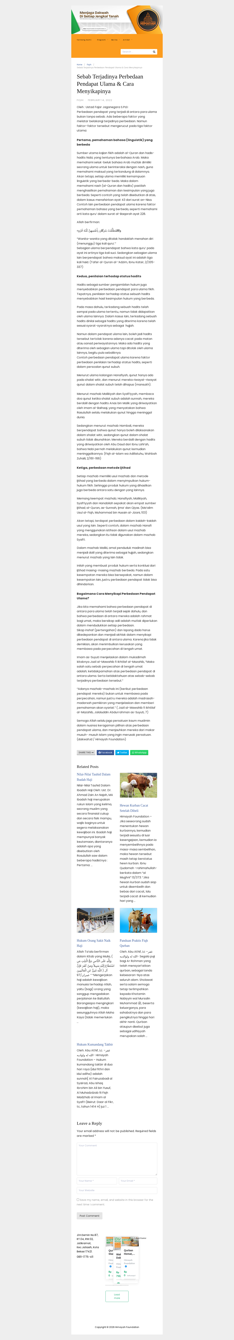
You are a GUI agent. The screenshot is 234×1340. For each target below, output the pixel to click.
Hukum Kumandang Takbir (95, 1044)
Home (79, 64)
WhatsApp (139, 752)
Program (102, 40)
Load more (117, 1296)
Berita (115, 40)
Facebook (105, 752)
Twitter (122, 752)
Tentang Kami (84, 40)
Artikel (127, 40)
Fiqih (89, 64)
